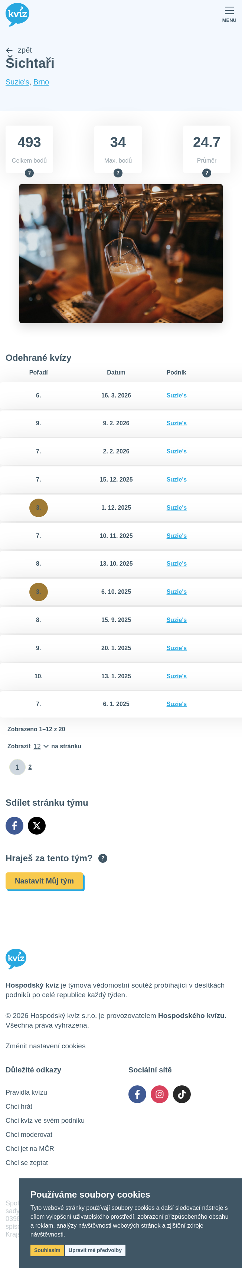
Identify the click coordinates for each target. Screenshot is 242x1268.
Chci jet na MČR (30, 1148)
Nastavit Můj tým (44, 881)
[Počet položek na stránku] (44, 747)
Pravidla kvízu (26, 1092)
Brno (41, 82)
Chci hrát (19, 1106)
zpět (19, 50)
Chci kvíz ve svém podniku (45, 1120)
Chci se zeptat (27, 1163)
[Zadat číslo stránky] (18, 767)
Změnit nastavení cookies (45, 1046)
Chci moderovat (29, 1134)
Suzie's (17, 82)
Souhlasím (47, 1250)
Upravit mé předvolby (95, 1250)
